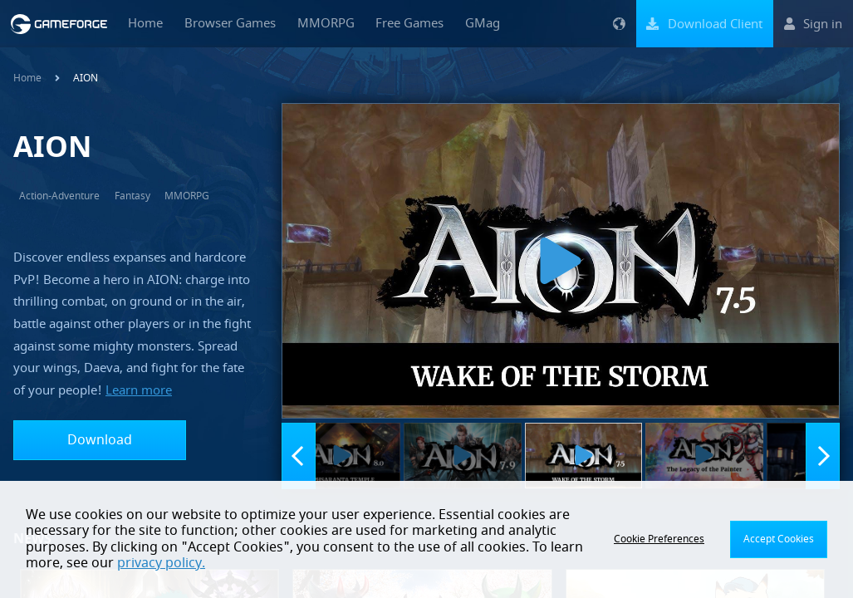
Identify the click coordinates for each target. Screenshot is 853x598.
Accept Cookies (778, 539)
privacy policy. (161, 563)
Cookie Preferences (659, 539)
